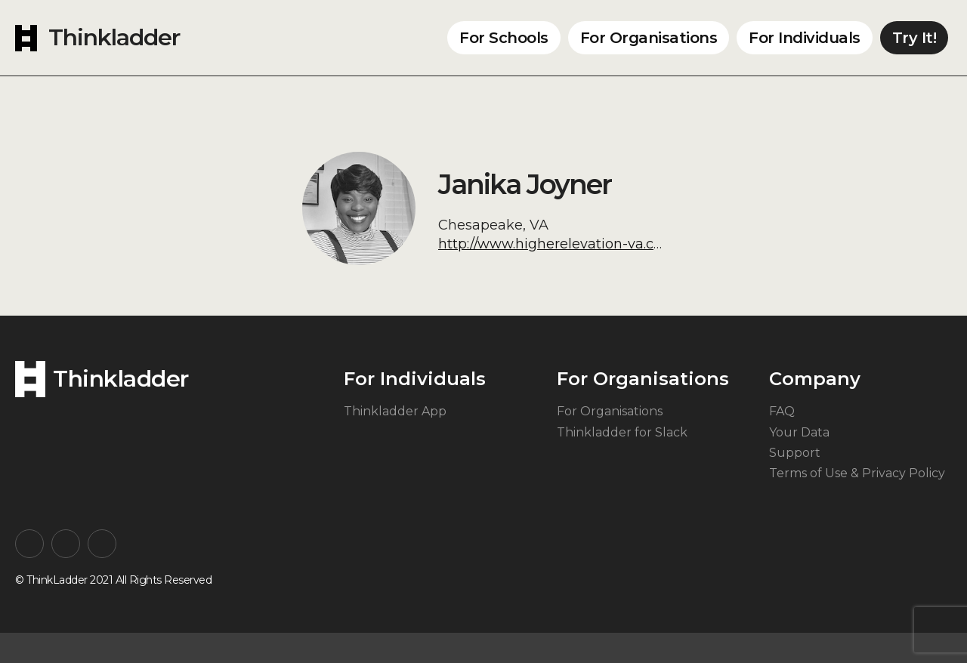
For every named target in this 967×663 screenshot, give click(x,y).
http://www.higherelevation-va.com (557, 244)
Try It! (914, 38)
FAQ (782, 411)
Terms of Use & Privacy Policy (857, 473)
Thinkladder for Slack (622, 432)
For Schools (503, 38)
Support (794, 453)
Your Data (799, 432)
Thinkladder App (395, 411)
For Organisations (649, 38)
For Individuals (804, 38)
